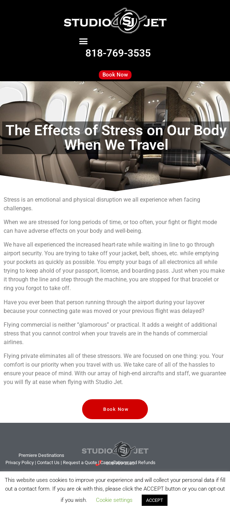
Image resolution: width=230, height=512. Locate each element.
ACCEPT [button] (154, 500)
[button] (83, 41)
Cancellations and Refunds (128, 462)
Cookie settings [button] (114, 500)
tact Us (48, 462)
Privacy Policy (19, 462)
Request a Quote (80, 462)
